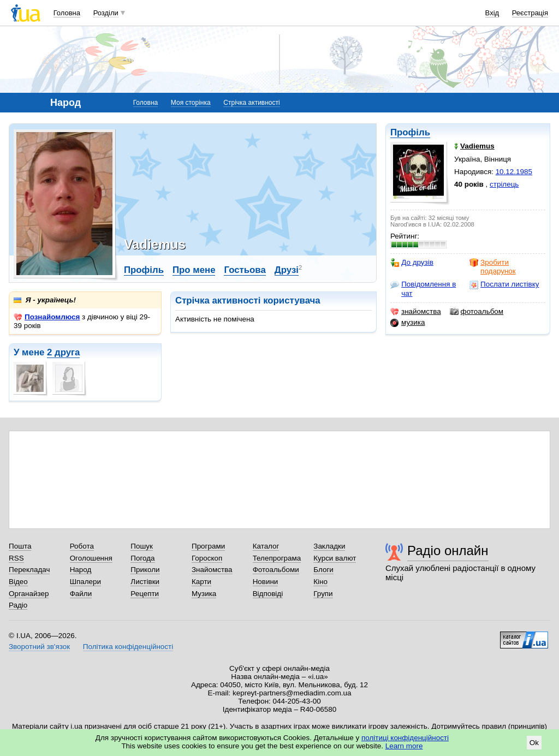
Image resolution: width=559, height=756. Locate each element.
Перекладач (29, 569)
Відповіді (268, 594)
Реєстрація (530, 13)
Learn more (404, 746)
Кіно (320, 582)
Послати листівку (504, 284)
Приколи (144, 569)
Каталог (266, 546)
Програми (208, 546)
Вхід (492, 13)
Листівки (144, 582)
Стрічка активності (251, 102)
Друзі (287, 270)
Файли (81, 594)
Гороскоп (207, 558)
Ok (534, 743)
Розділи (105, 13)
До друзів (411, 262)
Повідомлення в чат (423, 288)
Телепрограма (277, 558)
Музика (204, 594)
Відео (18, 582)
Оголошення (91, 558)
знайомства (415, 311)
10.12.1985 (514, 172)
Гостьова (244, 270)
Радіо (18, 605)
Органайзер (29, 594)
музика (407, 322)
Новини (265, 582)
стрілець (504, 184)
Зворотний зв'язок (39, 646)
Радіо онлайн (448, 550)
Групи (322, 594)
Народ (81, 569)
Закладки (329, 546)
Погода (142, 558)
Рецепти (144, 594)
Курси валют (334, 558)
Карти (201, 582)
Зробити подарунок (492, 266)
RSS (16, 558)
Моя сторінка (191, 102)
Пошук (141, 546)
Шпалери (85, 582)
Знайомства (212, 569)
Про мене (194, 270)
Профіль (410, 132)
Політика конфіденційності (128, 646)
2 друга (63, 352)
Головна (66, 13)
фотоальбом (476, 311)
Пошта (20, 546)
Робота (82, 546)
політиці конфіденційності (405, 738)
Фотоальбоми (276, 569)
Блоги (323, 569)
